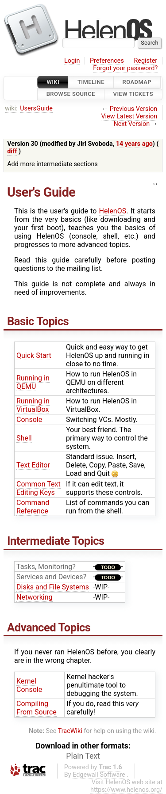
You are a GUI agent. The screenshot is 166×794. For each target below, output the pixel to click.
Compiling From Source (36, 707)
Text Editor (33, 465)
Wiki (52, 82)
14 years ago (134, 144)
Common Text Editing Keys (38, 488)
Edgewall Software (99, 775)
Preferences (107, 61)
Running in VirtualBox (33, 405)
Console (29, 419)
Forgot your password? (125, 68)
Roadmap (137, 82)
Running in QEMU (33, 382)
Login (72, 61)
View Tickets (133, 94)
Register (145, 61)
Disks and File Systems (52, 587)
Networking (34, 597)
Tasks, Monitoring (44, 566)
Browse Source (70, 94)
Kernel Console (29, 685)
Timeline (90, 82)
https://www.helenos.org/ (126, 790)
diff (12, 151)
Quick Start (33, 355)
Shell (24, 438)
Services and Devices (49, 577)
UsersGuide (36, 108)
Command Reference (32, 506)
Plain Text (83, 756)
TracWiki (70, 731)
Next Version (131, 124)
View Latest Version (129, 116)
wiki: (11, 108)
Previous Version (133, 109)
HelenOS (113, 211)
